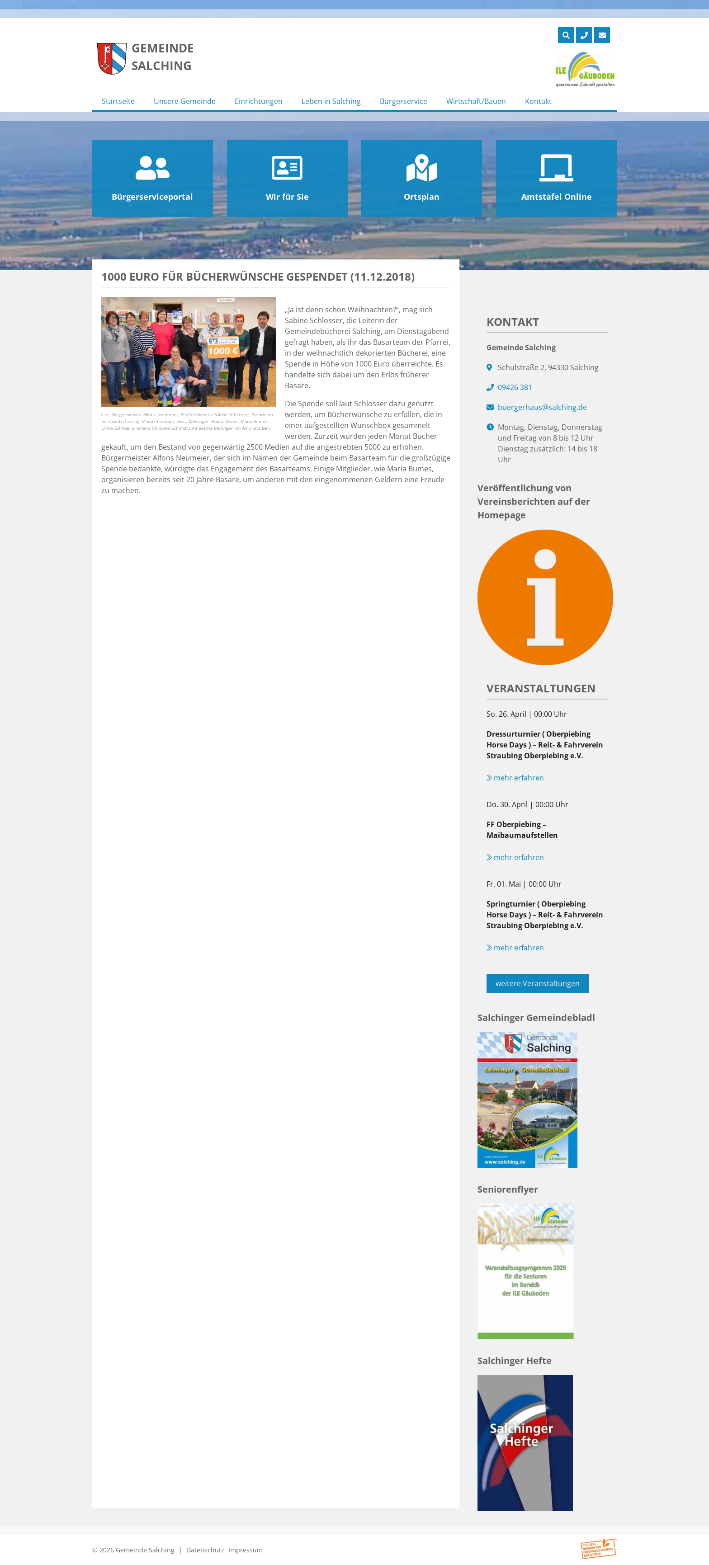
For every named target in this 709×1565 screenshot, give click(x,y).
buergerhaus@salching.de (542, 407)
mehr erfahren (515, 778)
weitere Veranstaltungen (538, 983)
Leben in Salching (331, 101)
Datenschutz (205, 1550)
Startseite (118, 101)
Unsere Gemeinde (185, 101)
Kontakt (538, 101)
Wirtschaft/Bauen (476, 101)
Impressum (245, 1550)
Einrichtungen (259, 101)
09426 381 (515, 387)
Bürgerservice (403, 101)
